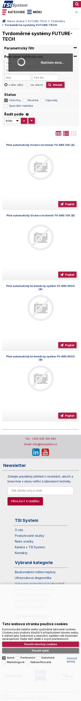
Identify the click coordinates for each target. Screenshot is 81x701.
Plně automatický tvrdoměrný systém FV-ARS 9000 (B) (40, 358)
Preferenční (27, 657)
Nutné (10, 657)
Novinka (33, 100)
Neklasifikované (41, 662)
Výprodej (51, 100)
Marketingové (15, 662)
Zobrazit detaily (72, 660)
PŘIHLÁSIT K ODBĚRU (25, 501)
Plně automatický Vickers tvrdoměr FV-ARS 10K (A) (40, 145)
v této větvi (16, 84)
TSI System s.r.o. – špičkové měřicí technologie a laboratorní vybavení (15, 4)
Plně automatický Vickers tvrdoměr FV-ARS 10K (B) (40, 215)
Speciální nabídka (21, 105)
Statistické (48, 657)
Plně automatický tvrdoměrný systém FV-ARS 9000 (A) (40, 287)
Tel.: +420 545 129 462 (40, 438)
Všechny (15, 100)
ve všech (37, 84)
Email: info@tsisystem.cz (40, 444)
